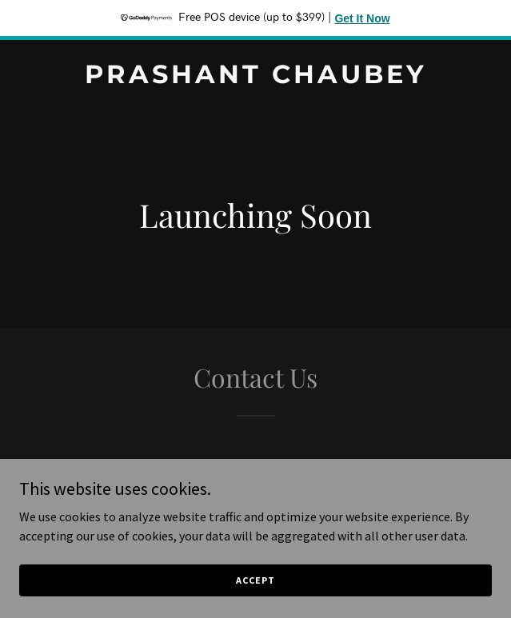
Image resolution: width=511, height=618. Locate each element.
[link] (255, 78)
